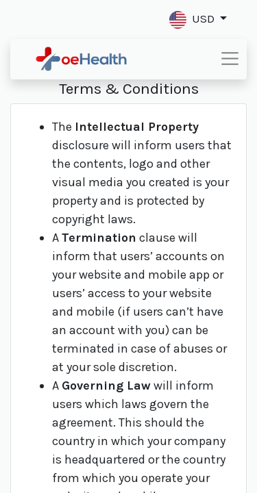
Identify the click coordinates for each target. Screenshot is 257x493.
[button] (198, 19)
